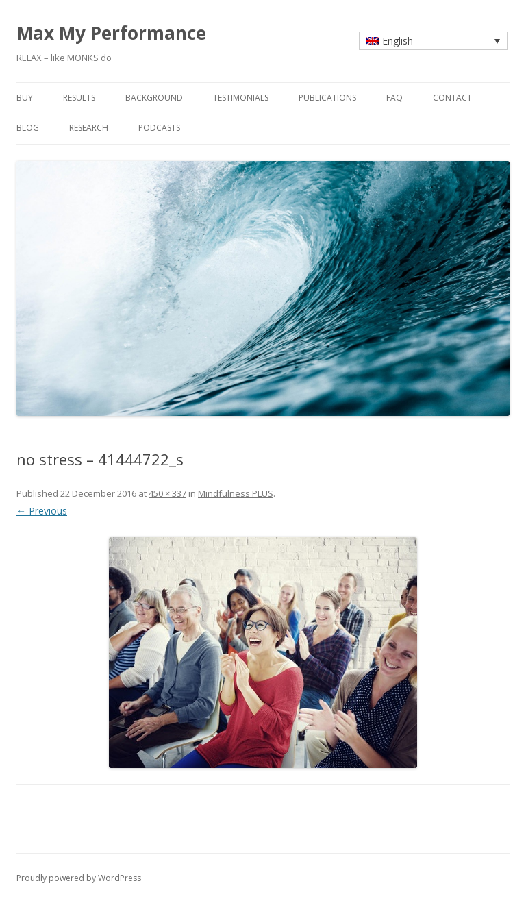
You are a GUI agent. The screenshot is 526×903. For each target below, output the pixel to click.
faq (394, 97)
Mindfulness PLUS (235, 493)
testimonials (240, 97)
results (79, 97)
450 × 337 (167, 493)
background (154, 97)
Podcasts (159, 128)
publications (327, 97)
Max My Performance (111, 33)
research (88, 128)
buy (24, 97)
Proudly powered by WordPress (78, 878)
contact (452, 97)
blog (27, 128)
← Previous (41, 510)
